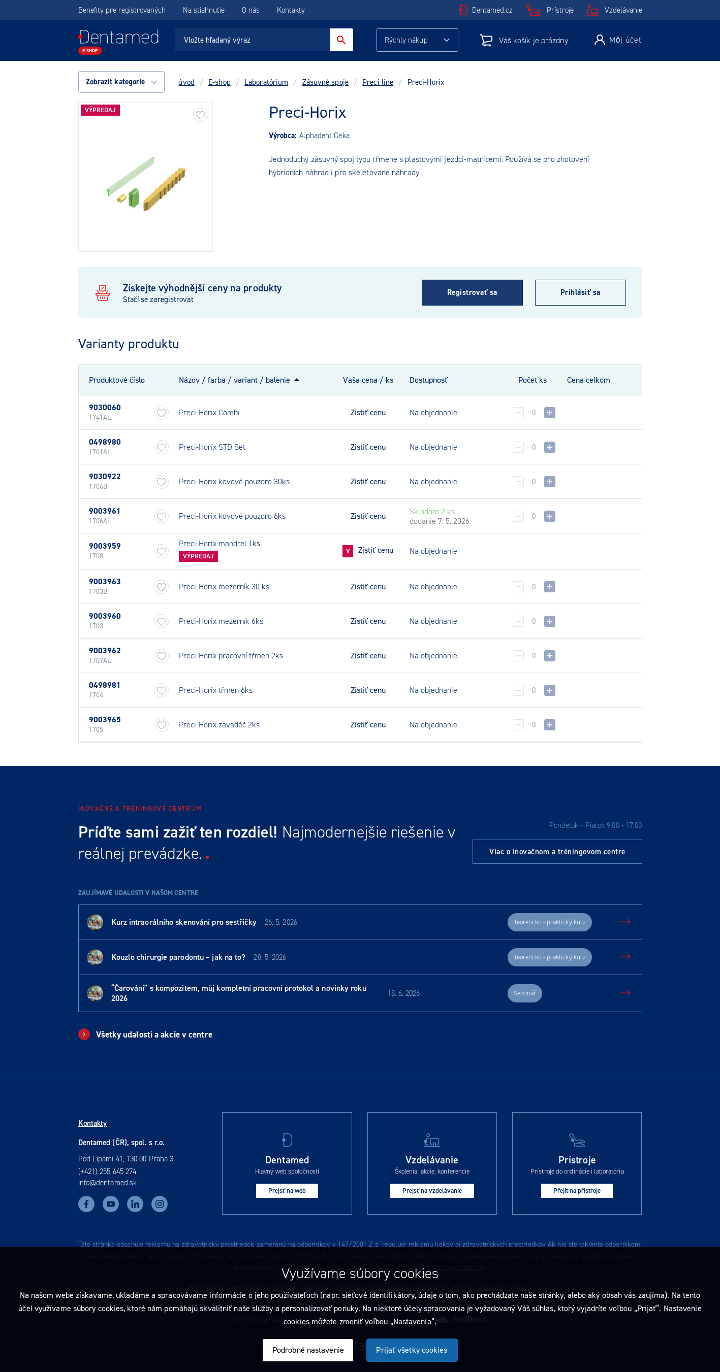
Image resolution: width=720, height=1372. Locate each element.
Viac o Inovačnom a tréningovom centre (557, 852)
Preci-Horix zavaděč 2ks (219, 724)
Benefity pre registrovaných (122, 10)
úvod (186, 82)
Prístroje (560, 10)
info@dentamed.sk (107, 1183)
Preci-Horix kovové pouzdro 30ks (234, 481)
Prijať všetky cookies (411, 1350)
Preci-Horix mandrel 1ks (219, 543)
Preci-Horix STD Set (212, 447)
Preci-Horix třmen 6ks (216, 690)
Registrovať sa (472, 292)
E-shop (219, 82)
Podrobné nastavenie (308, 1350)
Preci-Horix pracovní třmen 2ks (231, 655)
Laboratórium (266, 82)
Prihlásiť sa (580, 292)
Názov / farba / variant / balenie (234, 380)
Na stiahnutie (205, 10)
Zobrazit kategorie (122, 82)
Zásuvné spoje (325, 82)
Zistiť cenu (368, 413)
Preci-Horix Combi (209, 412)
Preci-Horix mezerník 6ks (221, 621)
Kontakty (291, 10)
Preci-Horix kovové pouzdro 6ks (232, 516)
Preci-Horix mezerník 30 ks (224, 586)
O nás (251, 10)
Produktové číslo (117, 380)
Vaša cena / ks (368, 380)
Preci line (377, 82)
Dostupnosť (429, 380)
